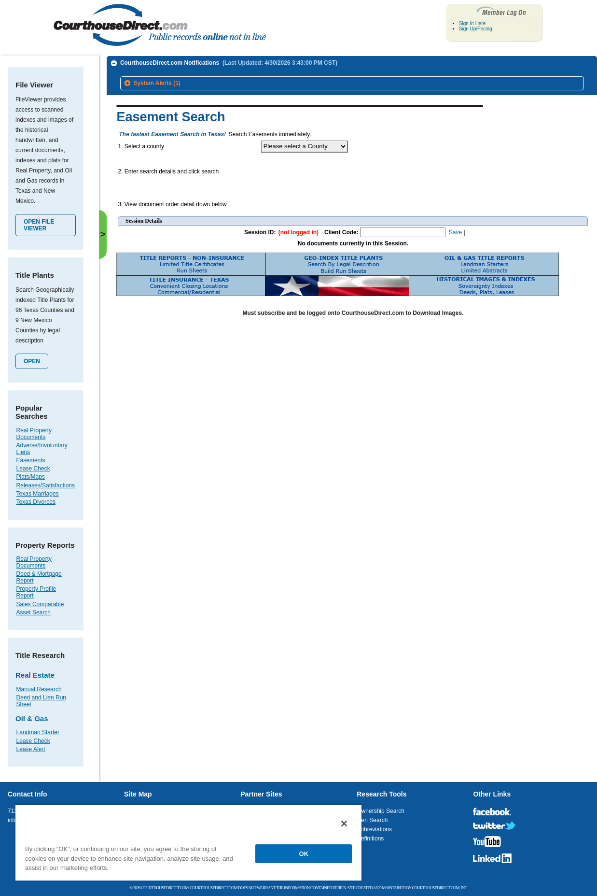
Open (32, 361)
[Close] (344, 823)
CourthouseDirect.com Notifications (228, 62)
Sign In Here (472, 23)
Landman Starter (37, 732)
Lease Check (33, 468)
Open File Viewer (39, 225)
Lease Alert (30, 749)
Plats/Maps (30, 476)
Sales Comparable (40, 604)
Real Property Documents (34, 434)
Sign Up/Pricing (475, 28)
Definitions (370, 838)
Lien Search (372, 820)
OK (304, 853)
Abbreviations (374, 829)
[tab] (352, 83)
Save (455, 230)
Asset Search (33, 612)
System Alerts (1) (156, 83)
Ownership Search (380, 811)
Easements (30, 460)
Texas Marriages (37, 493)
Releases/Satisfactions (45, 485)
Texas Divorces (36, 501)
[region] (188, 842)
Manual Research (39, 689)
